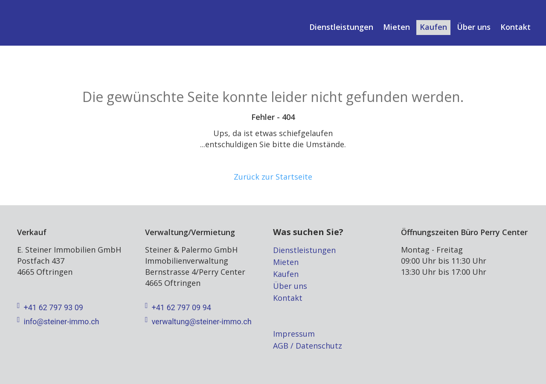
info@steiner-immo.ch (58, 322)
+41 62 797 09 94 (178, 308)
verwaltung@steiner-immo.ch (198, 322)
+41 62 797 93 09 (50, 308)
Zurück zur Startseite (273, 177)
